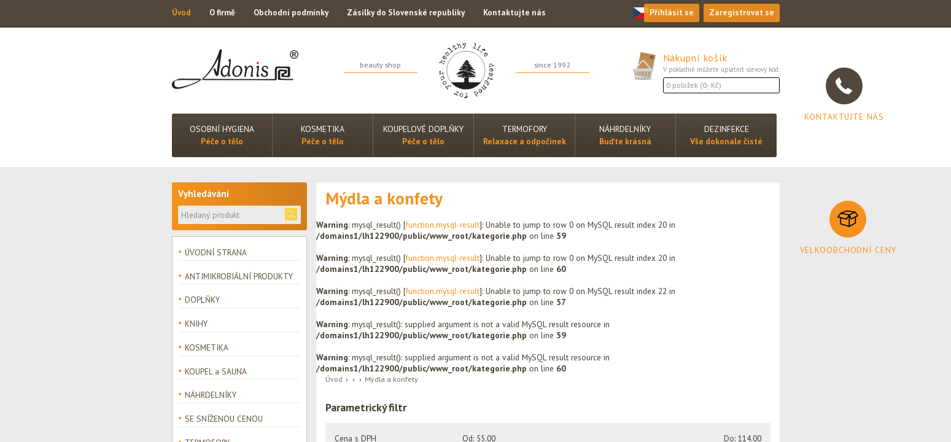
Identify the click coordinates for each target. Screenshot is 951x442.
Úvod (181, 13)
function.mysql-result (443, 224)
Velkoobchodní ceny (847, 249)
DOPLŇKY (202, 300)
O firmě (223, 13)
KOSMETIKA (206, 348)
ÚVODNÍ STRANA (216, 252)
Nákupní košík (697, 57)
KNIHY (196, 324)
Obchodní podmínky (293, 13)
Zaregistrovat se (741, 13)
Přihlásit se (670, 13)
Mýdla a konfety (391, 379)
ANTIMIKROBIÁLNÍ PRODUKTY (239, 276)
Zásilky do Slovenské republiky (410, 13)
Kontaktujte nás (519, 13)
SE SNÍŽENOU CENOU (224, 421)
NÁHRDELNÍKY (210, 397)
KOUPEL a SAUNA (216, 373)
